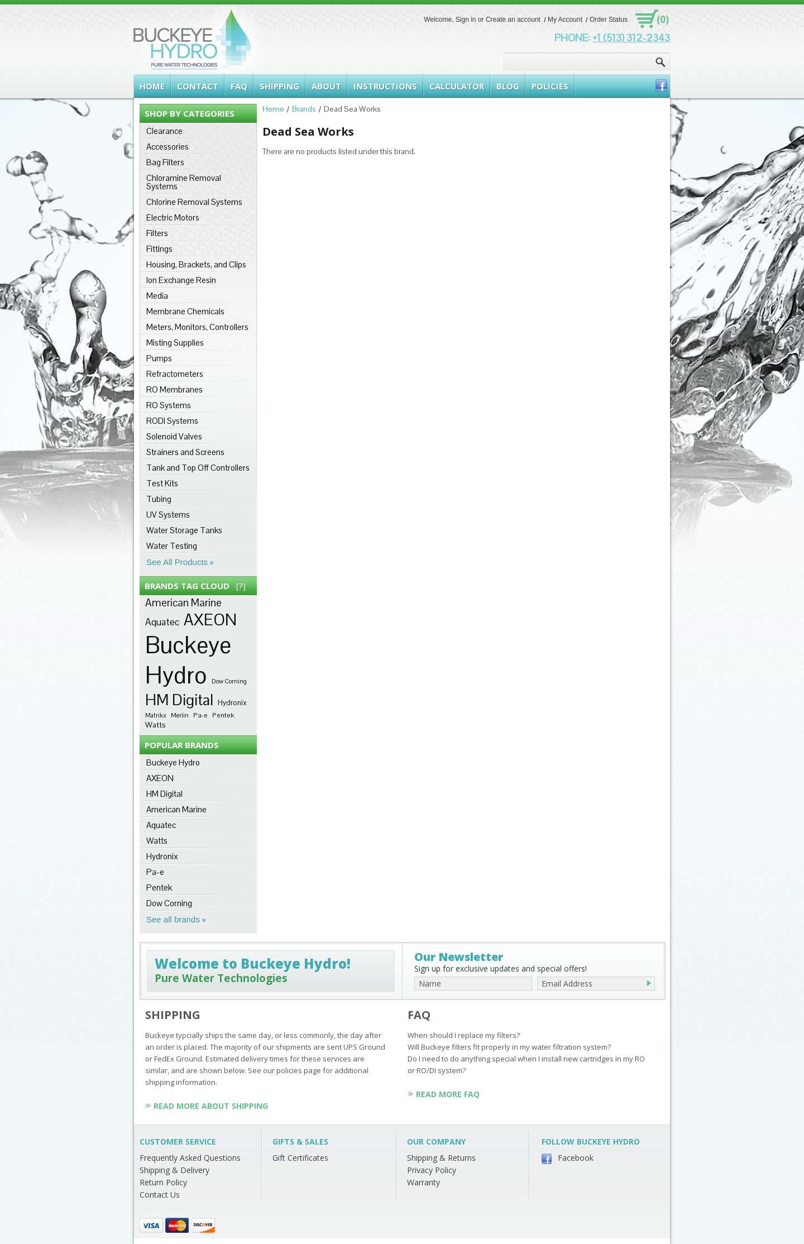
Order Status (609, 19)
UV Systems (168, 514)
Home (273, 109)
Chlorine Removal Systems (194, 202)
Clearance (164, 131)
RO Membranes (174, 389)
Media (157, 295)
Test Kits (162, 483)
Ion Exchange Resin (181, 280)
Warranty (423, 1182)
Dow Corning (229, 681)
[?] (241, 585)
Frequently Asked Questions (190, 1157)
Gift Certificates (300, 1157)
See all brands (173, 919)
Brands (304, 109)
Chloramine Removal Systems (183, 182)
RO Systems (168, 405)
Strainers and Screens (185, 452)
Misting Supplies (175, 342)
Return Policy (163, 1182)
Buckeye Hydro (188, 660)
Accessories (167, 146)
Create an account (513, 19)
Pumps (159, 358)
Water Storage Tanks (184, 530)
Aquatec (162, 622)
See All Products (177, 562)
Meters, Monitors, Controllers (197, 327)
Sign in (466, 19)
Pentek (223, 715)
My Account (565, 19)
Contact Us (160, 1194)
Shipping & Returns (441, 1157)
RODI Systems (172, 420)
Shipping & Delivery (174, 1170)
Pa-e (200, 715)
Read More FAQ (448, 1094)
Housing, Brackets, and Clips (196, 264)
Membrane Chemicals (185, 311)
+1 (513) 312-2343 (631, 37)
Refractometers (174, 374)
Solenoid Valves (174, 436)
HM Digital (179, 700)
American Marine (183, 603)
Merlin (180, 715)
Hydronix (232, 702)
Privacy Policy (431, 1170)
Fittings (159, 248)
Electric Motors (172, 217)
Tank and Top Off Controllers (198, 467)
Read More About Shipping (211, 1106)
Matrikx (155, 715)
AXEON (210, 620)
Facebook (576, 1157)
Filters (157, 233)
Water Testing (171, 545)
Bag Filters (165, 162)
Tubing (158, 499)
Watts (155, 725)
